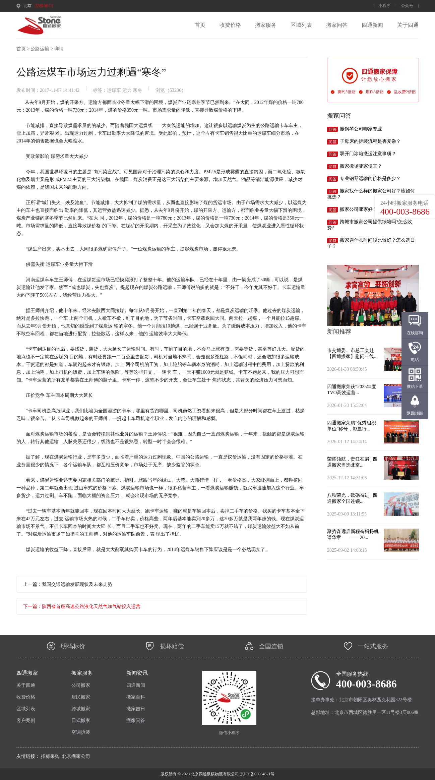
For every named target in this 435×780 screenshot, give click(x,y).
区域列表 (301, 25)
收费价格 (230, 25)
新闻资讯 (137, 673)
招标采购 (50, 756)
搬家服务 (265, 25)
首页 (200, 25)
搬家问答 (337, 25)
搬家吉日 (135, 708)
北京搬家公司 (76, 756)
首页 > (22, 48)
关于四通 (408, 25)
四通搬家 (27, 673)
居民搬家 (80, 697)
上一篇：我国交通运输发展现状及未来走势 (67, 584)
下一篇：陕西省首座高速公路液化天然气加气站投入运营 (81, 606)
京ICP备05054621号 (256, 774)
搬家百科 (135, 697)
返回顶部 (415, 413)
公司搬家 (80, 685)
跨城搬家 (80, 708)
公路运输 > (41, 48)
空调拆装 (80, 732)
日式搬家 (80, 720)
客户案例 (25, 720)
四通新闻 (372, 25)
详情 (59, 48)
